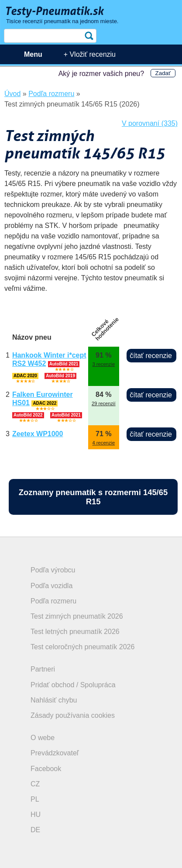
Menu (33, 54)
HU (36, 814)
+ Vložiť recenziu (90, 54)
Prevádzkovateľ (55, 753)
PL (35, 799)
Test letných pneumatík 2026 (75, 631)
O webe (43, 737)
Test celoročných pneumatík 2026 (82, 647)
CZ (35, 784)
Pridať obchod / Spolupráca (73, 685)
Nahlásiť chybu (54, 700)
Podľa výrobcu (53, 570)
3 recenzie (104, 364)
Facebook (46, 768)
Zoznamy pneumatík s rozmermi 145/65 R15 (93, 497)
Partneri (43, 669)
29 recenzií (104, 403)
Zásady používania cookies (73, 715)
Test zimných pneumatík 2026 (77, 616)
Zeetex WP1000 (37, 433)
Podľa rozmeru (53, 601)
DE (35, 830)
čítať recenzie (151, 355)
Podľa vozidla (51, 585)
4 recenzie (104, 442)
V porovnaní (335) (150, 123)
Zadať (163, 73)
